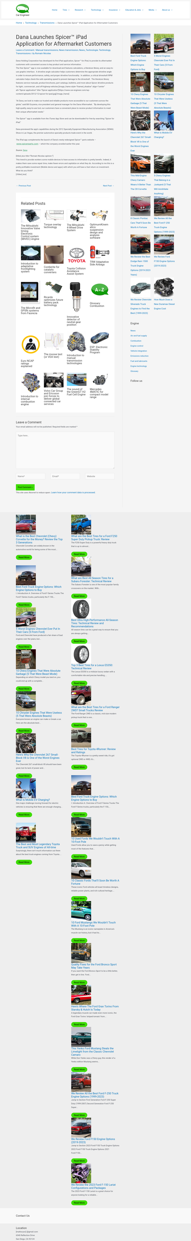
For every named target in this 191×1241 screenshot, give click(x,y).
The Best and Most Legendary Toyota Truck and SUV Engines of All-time (38, 837)
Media (155, 10)
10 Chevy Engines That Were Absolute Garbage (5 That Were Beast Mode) (38, 664)
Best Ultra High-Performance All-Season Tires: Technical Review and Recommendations (94, 615)
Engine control (137, 315)
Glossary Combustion (97, 303)
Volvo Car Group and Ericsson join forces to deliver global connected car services (53, 395)
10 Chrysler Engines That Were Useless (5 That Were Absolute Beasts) (39, 706)
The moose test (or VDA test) (53, 354)
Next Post (108, 184)
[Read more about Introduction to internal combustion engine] (31, 381)
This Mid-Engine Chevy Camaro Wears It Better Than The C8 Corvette (141, 168)
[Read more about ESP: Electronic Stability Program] (99, 336)
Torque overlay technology (52, 224)
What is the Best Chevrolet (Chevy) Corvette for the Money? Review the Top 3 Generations (39, 532)
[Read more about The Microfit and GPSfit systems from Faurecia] (31, 291)
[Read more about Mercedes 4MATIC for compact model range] (99, 377)
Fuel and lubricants (139, 328)
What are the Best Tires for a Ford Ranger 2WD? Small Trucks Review (95, 700)
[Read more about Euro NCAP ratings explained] (31, 342)
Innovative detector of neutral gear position (74, 319)
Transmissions (107, 49)
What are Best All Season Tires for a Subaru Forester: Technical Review (92, 572)
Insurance (119, 10)
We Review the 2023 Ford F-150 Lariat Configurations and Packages (93, 1175)
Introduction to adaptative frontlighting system (29, 265)
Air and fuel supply (139, 306)
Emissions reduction (140, 324)
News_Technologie (80, 49)
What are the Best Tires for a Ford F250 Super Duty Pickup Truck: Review (94, 530)
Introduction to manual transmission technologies (75, 357)
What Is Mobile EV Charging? (33, 791)
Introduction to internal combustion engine (29, 398)
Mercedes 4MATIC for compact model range (99, 391)
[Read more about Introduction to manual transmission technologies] (76, 340)
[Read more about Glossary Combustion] (99, 288)
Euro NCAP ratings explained (27, 362)
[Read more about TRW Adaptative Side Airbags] (99, 250)
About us (168, 10)
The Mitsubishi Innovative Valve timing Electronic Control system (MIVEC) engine (30, 230)
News (133, 301)
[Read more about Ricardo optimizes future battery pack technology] (54, 285)
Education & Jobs (138, 10)
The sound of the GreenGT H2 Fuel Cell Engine (76, 390)
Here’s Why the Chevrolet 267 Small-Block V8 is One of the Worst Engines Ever (37, 749)
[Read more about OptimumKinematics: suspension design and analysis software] (99, 213)
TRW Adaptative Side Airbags (99, 261)
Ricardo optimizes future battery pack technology (53, 299)
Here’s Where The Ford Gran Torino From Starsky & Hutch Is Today (95, 998)
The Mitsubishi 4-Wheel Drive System (75, 226)
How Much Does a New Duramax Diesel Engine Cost (164, 276)
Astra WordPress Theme (115, 1236)
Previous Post (23, 184)
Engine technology (139, 333)
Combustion (136, 310)
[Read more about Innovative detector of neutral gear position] (76, 295)
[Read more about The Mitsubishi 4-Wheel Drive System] (76, 213)
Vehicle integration (139, 319)
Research (87, 10)
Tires (74, 10)
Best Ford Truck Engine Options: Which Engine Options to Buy (141, 59)
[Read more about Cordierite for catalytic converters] (54, 253)
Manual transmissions (43, 49)
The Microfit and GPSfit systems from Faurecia (30, 309)
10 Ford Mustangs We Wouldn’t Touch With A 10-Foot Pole (93, 914)
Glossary (134, 337)
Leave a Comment (24, 49)
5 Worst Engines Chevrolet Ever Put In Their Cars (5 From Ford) (38, 623)
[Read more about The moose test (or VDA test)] (54, 339)
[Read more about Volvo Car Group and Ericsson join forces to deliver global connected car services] (54, 378)
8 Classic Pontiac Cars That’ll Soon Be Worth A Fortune (141, 204)
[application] (77, 10)
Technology (103, 10)
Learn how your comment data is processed (70, 485)
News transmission (62, 49)
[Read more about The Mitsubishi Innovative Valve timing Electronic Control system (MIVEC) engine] (31, 214)
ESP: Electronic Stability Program (99, 348)
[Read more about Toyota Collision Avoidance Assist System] (76, 253)
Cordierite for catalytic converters (51, 268)
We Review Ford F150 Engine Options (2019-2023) (163, 240)
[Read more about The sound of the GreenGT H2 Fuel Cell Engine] (76, 377)
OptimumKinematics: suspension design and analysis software (99, 229)
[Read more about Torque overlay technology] (54, 213)
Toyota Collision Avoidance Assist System (76, 269)
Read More (23, 550)
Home (64, 10)
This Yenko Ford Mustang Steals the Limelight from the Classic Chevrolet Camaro (92, 1041)
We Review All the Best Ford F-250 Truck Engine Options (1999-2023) (94, 1084)
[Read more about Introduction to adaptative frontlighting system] (31, 251)
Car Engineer (22, 15)
